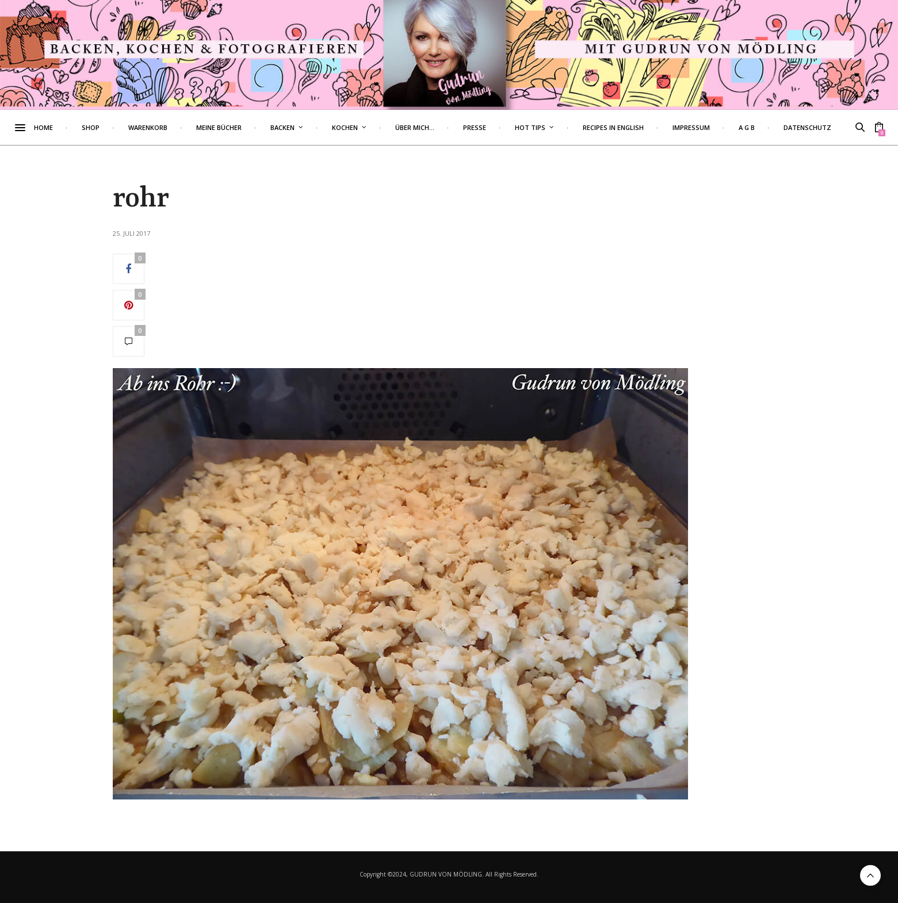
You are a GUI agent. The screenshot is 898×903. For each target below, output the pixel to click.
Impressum (713, 127)
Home (65, 127)
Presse (496, 127)
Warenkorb (169, 127)
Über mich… (436, 127)
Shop (112, 127)
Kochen (367, 127)
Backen (304, 127)
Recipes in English (635, 127)
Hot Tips (552, 127)
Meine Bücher (240, 127)
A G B (769, 127)
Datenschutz (829, 127)
